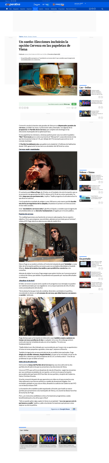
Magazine (16, 9)
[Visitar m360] (92, 10)
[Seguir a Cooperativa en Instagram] (15, 1)
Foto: (21, 64)
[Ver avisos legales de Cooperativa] (90, 10)
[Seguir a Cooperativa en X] (13, 1)
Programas (61, 9)
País (10, 9)
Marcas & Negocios (71, 9)
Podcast (47, 9)
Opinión (41, 9)
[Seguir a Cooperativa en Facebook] (11, 1)
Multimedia (54, 9)
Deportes (22, 9)
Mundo (35, 9)
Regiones (29, 9)
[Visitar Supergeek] (95, 10)
